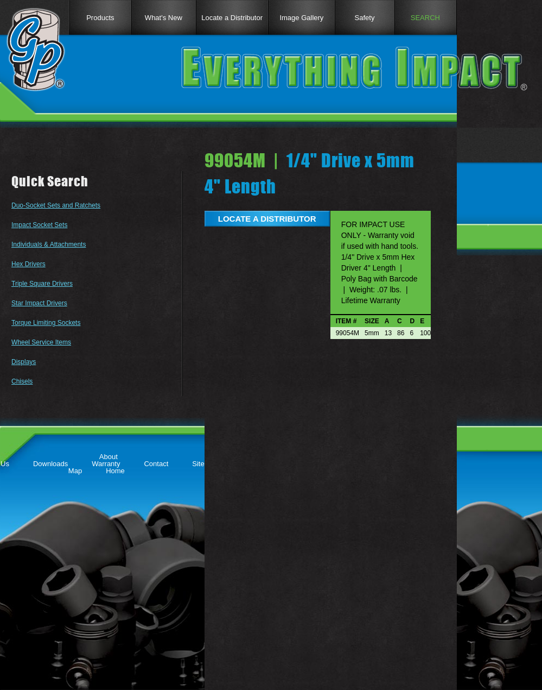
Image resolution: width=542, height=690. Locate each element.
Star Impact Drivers (39, 303)
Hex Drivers (28, 264)
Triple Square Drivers (42, 283)
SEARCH (425, 18)
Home (115, 471)
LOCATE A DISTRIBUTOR (267, 218)
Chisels (22, 381)
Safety (365, 18)
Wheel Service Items (41, 342)
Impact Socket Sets (39, 225)
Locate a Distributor (232, 18)
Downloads (50, 464)
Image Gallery (301, 18)
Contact (156, 464)
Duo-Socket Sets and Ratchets (55, 205)
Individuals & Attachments (48, 244)
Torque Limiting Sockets (45, 323)
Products (100, 18)
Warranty (106, 464)
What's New (163, 18)
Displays (23, 362)
